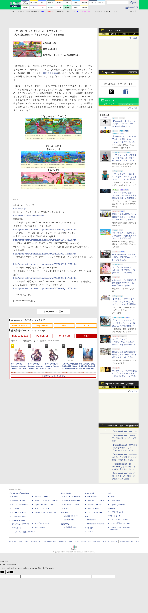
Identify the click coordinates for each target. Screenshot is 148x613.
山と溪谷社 (65, 513)
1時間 (104, 34)
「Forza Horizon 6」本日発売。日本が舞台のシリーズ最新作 (124, 438)
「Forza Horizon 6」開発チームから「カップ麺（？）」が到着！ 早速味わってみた (124, 457)
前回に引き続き (50, 73)
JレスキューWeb (93, 508)
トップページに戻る (53, 311)
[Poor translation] (9, 572)
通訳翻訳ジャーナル (94, 504)
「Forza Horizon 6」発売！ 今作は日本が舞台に (121, 426)
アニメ (86, 325)
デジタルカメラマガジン (21, 524)
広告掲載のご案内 (49, 541)
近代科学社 (65, 524)
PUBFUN (111, 508)
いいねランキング (128, 104)
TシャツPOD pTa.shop (119, 519)
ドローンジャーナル (19, 513)
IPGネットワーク (114, 516)
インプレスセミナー (42, 508)
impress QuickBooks (118, 504)
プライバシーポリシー (83, 541)
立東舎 (66, 508)
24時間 (113, 34)
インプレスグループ (110, 541)
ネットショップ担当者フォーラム (47, 500)
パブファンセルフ (117, 512)
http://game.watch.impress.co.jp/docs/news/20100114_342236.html (45, 240)
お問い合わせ (36, 541)
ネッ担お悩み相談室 (19, 517)
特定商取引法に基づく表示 (129, 541)
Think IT (15, 496)
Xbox (64, 325)
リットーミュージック (72, 496)
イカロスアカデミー (94, 513)
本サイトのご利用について (18, 541)
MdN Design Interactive (95, 524)
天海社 (113, 496)
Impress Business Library (44, 504)
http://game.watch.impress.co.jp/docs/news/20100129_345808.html (45, 229)
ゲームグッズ (64, 336)
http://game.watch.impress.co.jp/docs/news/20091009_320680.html (45, 254)
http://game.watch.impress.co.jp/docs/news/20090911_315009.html (45, 288)
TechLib (90, 531)
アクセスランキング (113, 30)
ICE (109, 493)
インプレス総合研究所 (20, 504)
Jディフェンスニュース (95, 500)
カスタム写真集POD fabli (120, 523)
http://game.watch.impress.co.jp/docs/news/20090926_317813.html (45, 264)
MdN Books (91, 520)
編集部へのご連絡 (65, 541)
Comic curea (115, 500)
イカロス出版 (89, 493)
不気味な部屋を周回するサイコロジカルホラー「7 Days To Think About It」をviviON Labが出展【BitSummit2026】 (124, 219)
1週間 (124, 34)
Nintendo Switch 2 (20, 325)
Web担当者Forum (18, 500)
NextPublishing (40, 527)
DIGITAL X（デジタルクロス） (46, 513)
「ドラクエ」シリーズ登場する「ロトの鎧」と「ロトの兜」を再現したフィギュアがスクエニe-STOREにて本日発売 (124, 160)
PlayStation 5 (42, 325)
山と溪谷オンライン (71, 516)
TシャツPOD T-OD (71, 504)
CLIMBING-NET (69, 520)
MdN (86, 517)
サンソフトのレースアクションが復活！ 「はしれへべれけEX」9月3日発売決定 (124, 235)
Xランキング (110, 100)
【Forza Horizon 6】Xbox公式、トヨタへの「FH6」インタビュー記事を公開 (124, 476)
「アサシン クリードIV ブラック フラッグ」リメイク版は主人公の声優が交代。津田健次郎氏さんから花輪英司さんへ (124, 325)
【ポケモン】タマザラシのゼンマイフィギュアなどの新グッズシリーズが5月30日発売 (124, 301)
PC (68, 11)
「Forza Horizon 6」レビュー (124, 431)
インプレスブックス (42, 523)
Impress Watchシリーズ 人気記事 (119, 384)
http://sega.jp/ (19, 209)
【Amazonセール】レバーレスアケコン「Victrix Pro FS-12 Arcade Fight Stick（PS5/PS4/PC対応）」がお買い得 (124, 126)
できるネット (17, 528)
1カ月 (134, 34)
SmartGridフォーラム (42, 496)
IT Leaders (16, 508)
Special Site (110, 72)
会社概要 (96, 541)
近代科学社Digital (70, 527)
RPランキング (108, 104)
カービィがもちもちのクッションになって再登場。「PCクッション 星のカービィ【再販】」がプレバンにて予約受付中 (124, 272)
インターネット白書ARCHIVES (23, 532)
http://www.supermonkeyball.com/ (29, 215)
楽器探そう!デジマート (72, 500)
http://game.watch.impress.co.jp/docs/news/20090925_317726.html (45, 278)
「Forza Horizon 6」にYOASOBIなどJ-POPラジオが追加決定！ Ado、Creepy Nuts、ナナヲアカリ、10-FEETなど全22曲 (123, 469)
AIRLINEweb (92, 496)
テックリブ (89, 528)
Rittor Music (66, 493)
